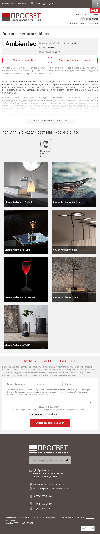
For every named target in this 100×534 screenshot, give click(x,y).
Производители (89, 19)
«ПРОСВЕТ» (28, 523)
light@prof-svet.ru (41, 470)
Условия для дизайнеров (25, 60)
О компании (7, 3)
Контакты (22, 3)
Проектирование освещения (83, 23)
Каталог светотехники (86, 14)
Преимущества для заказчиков (74, 60)
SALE (94, 10)
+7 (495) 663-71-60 (43, 4)
